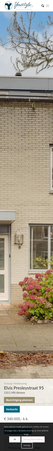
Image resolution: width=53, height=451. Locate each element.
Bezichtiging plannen (19, 400)
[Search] (41, 5)
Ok (15, 439)
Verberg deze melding (32, 439)
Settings (26, 445)
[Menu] (47, 5)
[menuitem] (41, 5)
